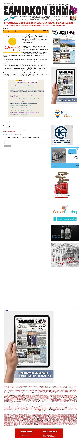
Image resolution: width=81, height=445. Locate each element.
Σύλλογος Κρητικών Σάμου (62, 417)
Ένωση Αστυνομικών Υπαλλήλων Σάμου (59, 396)
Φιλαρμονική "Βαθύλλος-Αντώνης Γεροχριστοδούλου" (54, 422)
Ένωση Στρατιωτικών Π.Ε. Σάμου (24, 397)
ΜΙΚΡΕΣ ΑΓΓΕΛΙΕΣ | (45, 25)
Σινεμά (62, 414)
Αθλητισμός (42, 387)
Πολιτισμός (49, 410)
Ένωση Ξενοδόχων (7, 397)
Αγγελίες (19, 386)
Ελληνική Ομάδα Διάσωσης (70, 395)
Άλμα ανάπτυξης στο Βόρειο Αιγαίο (59, 387)
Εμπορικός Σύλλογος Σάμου (30, 396)
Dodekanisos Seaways (51, 424)
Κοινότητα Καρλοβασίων (56, 401)
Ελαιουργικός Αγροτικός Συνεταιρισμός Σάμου (54, 395)
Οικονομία (24, 407)
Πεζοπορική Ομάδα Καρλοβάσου (68, 408)
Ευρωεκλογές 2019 (30, 398)
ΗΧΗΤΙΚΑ (5, 399)
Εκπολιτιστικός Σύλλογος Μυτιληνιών (42, 395)
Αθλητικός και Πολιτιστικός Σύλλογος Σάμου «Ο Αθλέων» (16, 387)
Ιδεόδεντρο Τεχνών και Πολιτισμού (32, 399)
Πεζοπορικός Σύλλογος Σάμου (16, 409)
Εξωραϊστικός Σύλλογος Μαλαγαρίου (34, 397)
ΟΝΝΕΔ (48, 407)
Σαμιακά (46, 414)
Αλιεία (51, 387)
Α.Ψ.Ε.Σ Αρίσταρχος (14, 386)
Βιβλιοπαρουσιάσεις (39, 390)
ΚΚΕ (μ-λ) (41, 401)
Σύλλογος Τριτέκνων (72, 418)
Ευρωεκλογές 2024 (36, 398)
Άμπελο (71, 387)
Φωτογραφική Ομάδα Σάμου (56, 423)
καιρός (28, 400)
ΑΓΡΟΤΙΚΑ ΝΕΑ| (71, 22)
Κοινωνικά (6, 403)
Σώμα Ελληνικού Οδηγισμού (53, 420)
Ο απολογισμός (12, 407)
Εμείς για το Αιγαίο (10, 396)
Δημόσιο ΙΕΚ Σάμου (11, 392)
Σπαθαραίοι (12, 415)
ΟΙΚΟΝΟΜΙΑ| (30, 22)
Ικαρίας (49, 399)
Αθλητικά (65, 386)
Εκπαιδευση (73, 394)
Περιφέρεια (32, 409)
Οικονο (20, 407)
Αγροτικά (30, 386)
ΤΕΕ (15, 421)
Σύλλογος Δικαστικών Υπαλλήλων (54, 416)
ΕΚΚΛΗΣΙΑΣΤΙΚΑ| (25, 25)
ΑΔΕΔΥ (45, 386)
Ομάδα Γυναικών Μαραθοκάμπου (41, 407)
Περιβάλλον (26, 409)
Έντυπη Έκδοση (47, 396)
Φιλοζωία (74, 422)
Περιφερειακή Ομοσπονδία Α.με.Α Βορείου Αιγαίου (69, 409)
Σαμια (42, 414)
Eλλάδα (56, 424)
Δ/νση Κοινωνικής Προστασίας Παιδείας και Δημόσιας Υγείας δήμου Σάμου (29, 391)
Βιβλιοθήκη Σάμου (31, 390)
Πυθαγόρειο (6, 414)
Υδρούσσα (63, 421)
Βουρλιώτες (7, 391)
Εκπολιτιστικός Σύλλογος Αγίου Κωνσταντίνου (29, 395)
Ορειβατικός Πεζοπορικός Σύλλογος (56, 407)
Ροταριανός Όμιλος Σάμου (36, 414)
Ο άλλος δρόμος (6, 407)
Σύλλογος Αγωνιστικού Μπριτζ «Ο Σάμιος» (41, 415)
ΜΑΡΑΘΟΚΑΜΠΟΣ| (59, 23)
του (43, 421)
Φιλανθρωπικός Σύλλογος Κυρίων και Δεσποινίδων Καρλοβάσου (37, 422)
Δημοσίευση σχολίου (7, 127)
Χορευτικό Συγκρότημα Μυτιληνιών (71, 423)
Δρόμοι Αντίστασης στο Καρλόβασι (61, 392)
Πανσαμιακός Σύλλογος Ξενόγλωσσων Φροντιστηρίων (33, 408)
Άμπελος (75, 387)
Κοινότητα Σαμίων (63, 401)
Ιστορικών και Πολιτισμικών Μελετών (17, 400)
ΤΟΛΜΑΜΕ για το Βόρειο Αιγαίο (21, 421)
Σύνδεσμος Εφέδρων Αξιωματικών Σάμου (70, 419)
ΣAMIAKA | (11, 22)
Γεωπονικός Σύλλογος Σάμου (14, 391)
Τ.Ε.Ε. (12, 421)
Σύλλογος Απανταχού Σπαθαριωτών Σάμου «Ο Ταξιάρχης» (55, 415)
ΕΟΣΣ (60, 397)
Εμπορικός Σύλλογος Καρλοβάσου (19, 396)
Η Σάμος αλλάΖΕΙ (64, 398)
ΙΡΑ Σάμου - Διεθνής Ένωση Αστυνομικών (66, 399)
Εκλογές (28, 394)
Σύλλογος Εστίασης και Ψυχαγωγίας (31, 417)
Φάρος (11, 422)
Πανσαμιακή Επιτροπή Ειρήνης (20, 408)
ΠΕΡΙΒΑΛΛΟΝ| (44, 23)
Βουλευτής (58, 390)
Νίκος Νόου (59, 406)
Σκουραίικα (5, 415)
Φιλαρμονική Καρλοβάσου (66, 422)
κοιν (45, 401)
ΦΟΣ (28, 423)
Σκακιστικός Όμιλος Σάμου (71, 414)
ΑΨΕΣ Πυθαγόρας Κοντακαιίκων (20, 390)
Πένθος (22, 409)
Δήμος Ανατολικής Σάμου (61, 391)
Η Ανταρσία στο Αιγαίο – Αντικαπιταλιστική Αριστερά (53, 398)
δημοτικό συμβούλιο (28, 392)
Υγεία (59, 421)
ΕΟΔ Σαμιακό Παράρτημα (44, 397)
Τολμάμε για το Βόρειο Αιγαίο (32, 421)
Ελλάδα (62, 395)
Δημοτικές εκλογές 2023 (19, 392)
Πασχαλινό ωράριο (53, 408)
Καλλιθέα (31, 400)
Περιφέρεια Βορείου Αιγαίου (41, 409)
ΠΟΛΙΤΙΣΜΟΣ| (36, 22)
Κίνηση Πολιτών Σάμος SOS (30, 401)
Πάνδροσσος (74, 407)
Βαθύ (26, 390)
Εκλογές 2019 (35, 394)
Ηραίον (74, 398)
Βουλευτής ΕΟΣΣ (65, 390)
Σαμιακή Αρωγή (54, 414)
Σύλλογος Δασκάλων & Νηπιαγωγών (41, 416)
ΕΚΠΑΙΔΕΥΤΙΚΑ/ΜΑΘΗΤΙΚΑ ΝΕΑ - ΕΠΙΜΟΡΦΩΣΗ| (16, 23)
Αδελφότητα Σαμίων (50, 386)
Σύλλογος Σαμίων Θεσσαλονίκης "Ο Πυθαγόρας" (61, 418)
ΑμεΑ (68, 387)
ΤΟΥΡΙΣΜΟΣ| (55, 22)
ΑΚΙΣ (47, 387)
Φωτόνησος (63, 423)
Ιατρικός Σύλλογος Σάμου (21, 399)
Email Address (7, 141)
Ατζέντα (9, 390)
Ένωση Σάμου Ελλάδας (15, 397)
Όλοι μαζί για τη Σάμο (31, 407)
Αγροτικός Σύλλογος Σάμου (38, 386)
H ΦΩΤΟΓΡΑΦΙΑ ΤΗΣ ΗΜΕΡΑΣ (64, 424)
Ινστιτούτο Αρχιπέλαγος (55, 399)
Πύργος (21, 414)
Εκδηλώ (75, 392)
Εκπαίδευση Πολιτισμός (17, 395)
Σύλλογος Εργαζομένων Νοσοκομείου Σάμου (17, 417)
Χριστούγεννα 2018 (23, 424)
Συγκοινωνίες (30, 415)
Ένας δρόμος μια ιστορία (39, 396)
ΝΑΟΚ (38, 406)
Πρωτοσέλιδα (72, 412)
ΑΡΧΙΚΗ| (6, 22)
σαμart (59, 414)
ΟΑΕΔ (15, 407)
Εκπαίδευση (7, 395)
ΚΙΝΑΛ (9, 401)
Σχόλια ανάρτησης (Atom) (11, 131)
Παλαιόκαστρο (69, 407)
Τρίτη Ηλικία (55, 421)
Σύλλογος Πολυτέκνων (33, 418)
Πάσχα (49, 408)
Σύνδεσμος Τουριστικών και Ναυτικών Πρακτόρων (30, 420)
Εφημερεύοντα (43, 398)
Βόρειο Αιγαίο (53, 390)
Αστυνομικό (74, 389)
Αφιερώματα (12, 390)
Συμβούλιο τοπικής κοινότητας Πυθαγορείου (9, 419)
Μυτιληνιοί (30, 406)
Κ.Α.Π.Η (24, 400)
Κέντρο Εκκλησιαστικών (48, 400)
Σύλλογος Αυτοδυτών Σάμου (68, 415)
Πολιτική (41, 410)
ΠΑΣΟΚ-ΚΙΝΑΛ (43, 408)
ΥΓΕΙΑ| (42, 22)
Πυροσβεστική (26, 414)
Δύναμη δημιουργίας (70, 392)
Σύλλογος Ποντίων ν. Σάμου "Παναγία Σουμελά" (46, 418)
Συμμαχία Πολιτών (18, 419)
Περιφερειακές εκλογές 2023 (56, 409)
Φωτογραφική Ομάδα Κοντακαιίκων (46, 423)
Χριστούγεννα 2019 (31, 424)
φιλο (71, 422)
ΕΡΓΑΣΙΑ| (31, 23)
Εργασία (75, 397)
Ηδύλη (70, 398)
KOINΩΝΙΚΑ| (23, 22)
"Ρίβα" (5, 386)
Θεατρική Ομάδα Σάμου (12, 399)
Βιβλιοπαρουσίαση (47, 390)
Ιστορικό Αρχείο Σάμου (7, 400)
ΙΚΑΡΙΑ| (66, 23)
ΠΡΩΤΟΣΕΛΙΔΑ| (54, 25)
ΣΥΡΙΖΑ (45, 420)
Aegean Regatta (45, 424)
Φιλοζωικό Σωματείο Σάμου (8, 423)
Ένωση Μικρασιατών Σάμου (71, 396)
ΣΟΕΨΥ (9, 415)
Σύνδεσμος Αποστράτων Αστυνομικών (57, 419)
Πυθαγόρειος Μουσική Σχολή (14, 414)
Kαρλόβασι (71, 424)
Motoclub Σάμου (6, 425)
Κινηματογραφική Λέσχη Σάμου (17, 401)
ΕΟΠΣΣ (51, 397)
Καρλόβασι (36, 400)
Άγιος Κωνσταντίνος (24, 386)
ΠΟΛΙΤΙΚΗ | (17, 22)
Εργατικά (7, 398)
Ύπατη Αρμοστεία (69, 421)
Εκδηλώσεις (11, 394)
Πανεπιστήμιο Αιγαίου (8, 408)
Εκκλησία (23, 394)
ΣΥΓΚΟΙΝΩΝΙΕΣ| (62, 22)
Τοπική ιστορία (39, 421)
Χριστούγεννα (16, 424)
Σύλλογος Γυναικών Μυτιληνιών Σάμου (15, 416)
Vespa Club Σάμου (13, 425)
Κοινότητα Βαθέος (49, 401)
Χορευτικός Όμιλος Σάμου (8, 424)
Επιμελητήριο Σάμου (68, 397)
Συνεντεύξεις (40, 420)
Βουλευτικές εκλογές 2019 (73, 390)
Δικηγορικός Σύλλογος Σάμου (39, 392)
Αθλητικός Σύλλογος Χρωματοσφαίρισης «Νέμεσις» (32, 387)
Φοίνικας (25, 423)
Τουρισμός (49, 421)
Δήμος (51, 391)
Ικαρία (45, 399)
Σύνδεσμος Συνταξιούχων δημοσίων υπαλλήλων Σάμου (13, 420)
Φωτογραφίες (38, 423)
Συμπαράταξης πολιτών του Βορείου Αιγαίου (44, 419)
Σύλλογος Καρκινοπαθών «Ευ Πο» (52, 417)
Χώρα (36, 424)
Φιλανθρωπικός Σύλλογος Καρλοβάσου (23, 422)
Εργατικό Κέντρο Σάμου (20, 398)
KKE (75, 424)
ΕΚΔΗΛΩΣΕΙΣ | (48, 22)
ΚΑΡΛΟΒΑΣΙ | (50, 23)
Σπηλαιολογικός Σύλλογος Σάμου (21, 415)
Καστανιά (42, 400)
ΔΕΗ (47, 391)
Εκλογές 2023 (43, 394)
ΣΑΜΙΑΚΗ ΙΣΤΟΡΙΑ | (35, 25)
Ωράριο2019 (40, 424)
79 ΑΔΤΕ (8, 386)
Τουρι (46, 421)
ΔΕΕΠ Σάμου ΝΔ (42, 391)
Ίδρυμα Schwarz (40, 399)
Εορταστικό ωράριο (56, 397)
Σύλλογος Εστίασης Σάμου (42, 417)
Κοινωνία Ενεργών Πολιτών (72, 401)
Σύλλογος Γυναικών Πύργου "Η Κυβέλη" (28, 416)
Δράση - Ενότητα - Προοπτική (49, 392)
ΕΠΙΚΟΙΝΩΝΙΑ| (61, 25)
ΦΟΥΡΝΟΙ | (71, 23)
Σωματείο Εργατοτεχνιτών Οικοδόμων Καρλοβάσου (65, 420)
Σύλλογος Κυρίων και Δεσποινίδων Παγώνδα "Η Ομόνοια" (20, 418)
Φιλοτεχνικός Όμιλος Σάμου (18, 423)
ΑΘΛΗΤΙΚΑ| (37, 23)
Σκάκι (65, 414)
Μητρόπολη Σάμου (11, 406)
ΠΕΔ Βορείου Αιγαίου (60, 408)
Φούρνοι (32, 423)
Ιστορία (75, 399)
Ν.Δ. (34, 406)
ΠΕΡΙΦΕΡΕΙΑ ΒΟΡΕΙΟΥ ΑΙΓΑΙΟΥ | (12, 25)
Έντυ (43, 396)
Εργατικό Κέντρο (12, 398)
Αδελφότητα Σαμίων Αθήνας (58, 386)
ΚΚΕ (37, 401)
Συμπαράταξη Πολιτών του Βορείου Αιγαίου (29, 419)
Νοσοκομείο (72, 406)
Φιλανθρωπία (15, 422)
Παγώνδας (63, 407)
